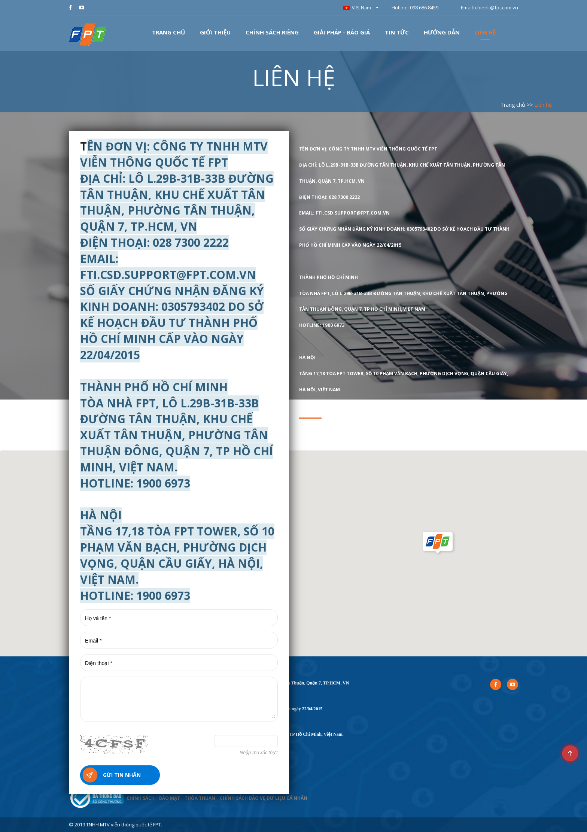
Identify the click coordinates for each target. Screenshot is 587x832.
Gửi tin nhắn (122, 774)
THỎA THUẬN (200, 798)
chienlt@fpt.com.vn (496, 7)
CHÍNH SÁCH (141, 798)
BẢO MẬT (169, 798)
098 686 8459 (424, 7)
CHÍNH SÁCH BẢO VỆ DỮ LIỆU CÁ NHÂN (263, 798)
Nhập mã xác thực (259, 752)
